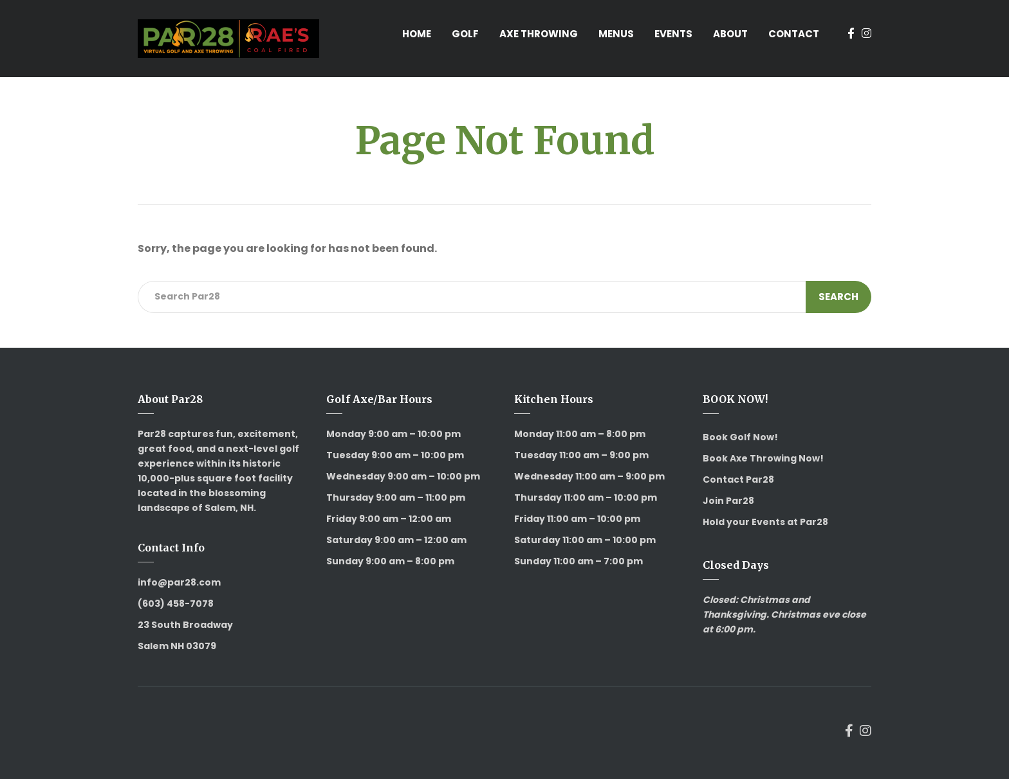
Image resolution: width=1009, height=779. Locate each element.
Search (838, 296)
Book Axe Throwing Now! (763, 458)
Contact (793, 33)
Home (416, 33)
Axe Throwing (538, 33)
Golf (465, 33)
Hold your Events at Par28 (765, 521)
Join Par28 (728, 500)
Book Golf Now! (740, 437)
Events (673, 33)
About (730, 33)
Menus (616, 33)
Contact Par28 (738, 479)
